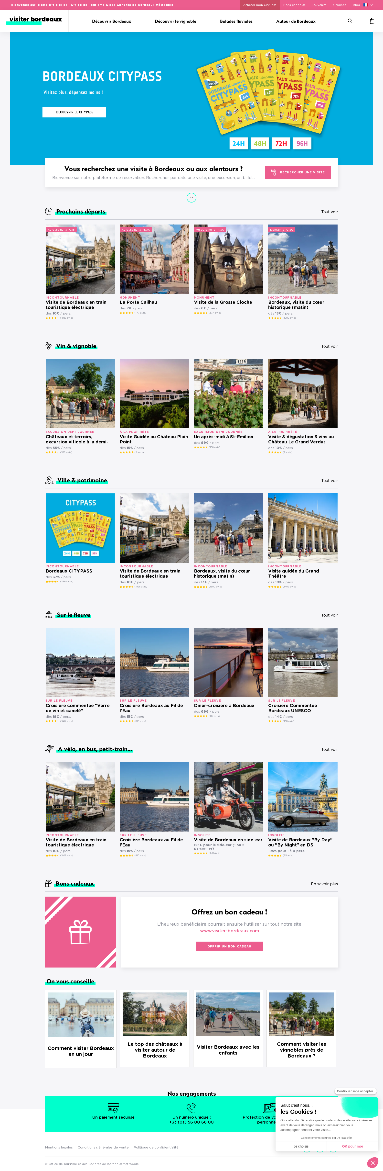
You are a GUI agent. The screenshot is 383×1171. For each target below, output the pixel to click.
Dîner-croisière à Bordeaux (224, 706)
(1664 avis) (66, 721)
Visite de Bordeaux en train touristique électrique (76, 305)
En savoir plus (324, 884)
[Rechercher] (350, 21)
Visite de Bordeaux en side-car (228, 840)
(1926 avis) (66, 318)
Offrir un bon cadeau (229, 946)
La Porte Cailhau (138, 302)
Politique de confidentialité (156, 1147)
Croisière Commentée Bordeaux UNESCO (292, 708)
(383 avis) (66, 452)
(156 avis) (214, 447)
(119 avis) (214, 716)
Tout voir (329, 212)
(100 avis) (215, 853)
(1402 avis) (289, 587)
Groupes (339, 4)
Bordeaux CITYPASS (69, 571)
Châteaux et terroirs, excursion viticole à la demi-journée (77, 440)
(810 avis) (140, 721)
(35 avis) (288, 855)
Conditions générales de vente (103, 1147)
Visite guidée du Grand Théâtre (293, 574)
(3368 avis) (67, 581)
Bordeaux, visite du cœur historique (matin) (296, 305)
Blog (356, 4)
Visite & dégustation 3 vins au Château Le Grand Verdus (301, 439)
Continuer (191, 198)
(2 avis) (139, 452)
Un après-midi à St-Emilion (223, 437)
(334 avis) (215, 313)
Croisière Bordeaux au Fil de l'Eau (151, 708)
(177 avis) (140, 313)
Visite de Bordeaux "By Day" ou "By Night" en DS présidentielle (300, 843)
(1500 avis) (289, 318)
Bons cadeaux (294, 4)
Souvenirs (319, 4)
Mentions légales (59, 1147)
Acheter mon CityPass (260, 4)
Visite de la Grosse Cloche (223, 302)
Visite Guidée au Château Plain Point (154, 439)
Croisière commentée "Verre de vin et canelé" (78, 708)
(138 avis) (288, 721)
